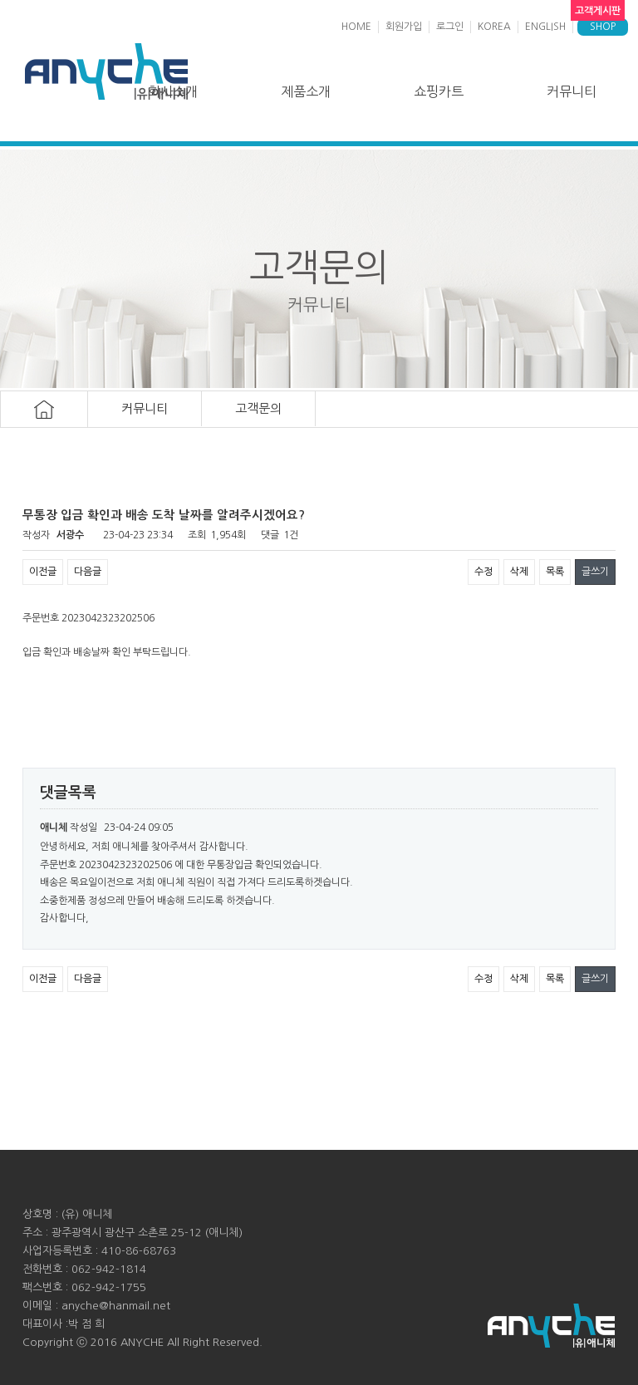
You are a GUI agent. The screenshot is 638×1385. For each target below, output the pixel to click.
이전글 (42, 572)
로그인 (450, 27)
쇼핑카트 (439, 91)
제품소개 (306, 91)
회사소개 (173, 91)
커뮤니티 (571, 91)
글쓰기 (595, 572)
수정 (483, 572)
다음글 (87, 572)
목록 (555, 572)
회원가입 (403, 27)
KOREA (494, 27)
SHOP (603, 27)
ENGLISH (545, 27)
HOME (356, 27)
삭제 (519, 572)
